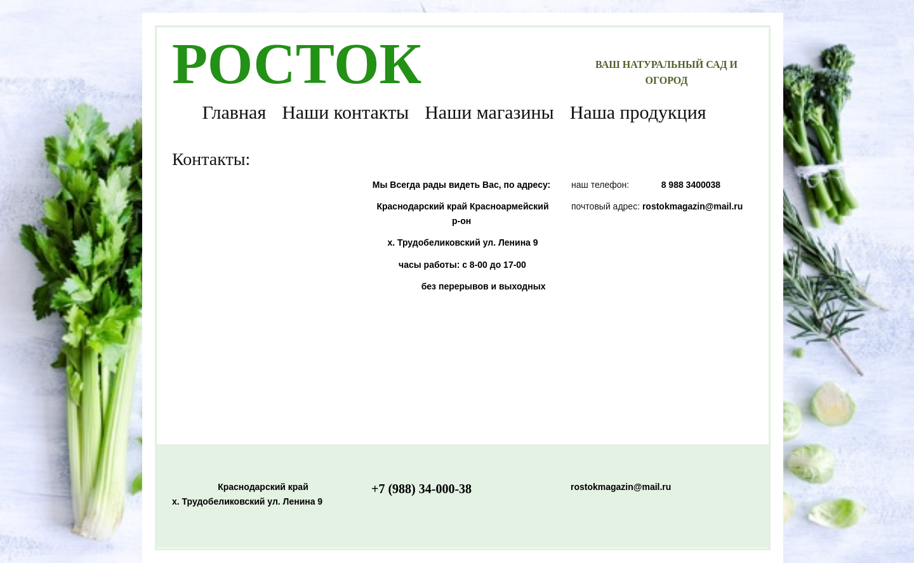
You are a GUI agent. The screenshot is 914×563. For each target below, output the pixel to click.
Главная (234, 112)
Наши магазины (489, 112)
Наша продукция (638, 112)
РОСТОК (296, 63)
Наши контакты (345, 112)
